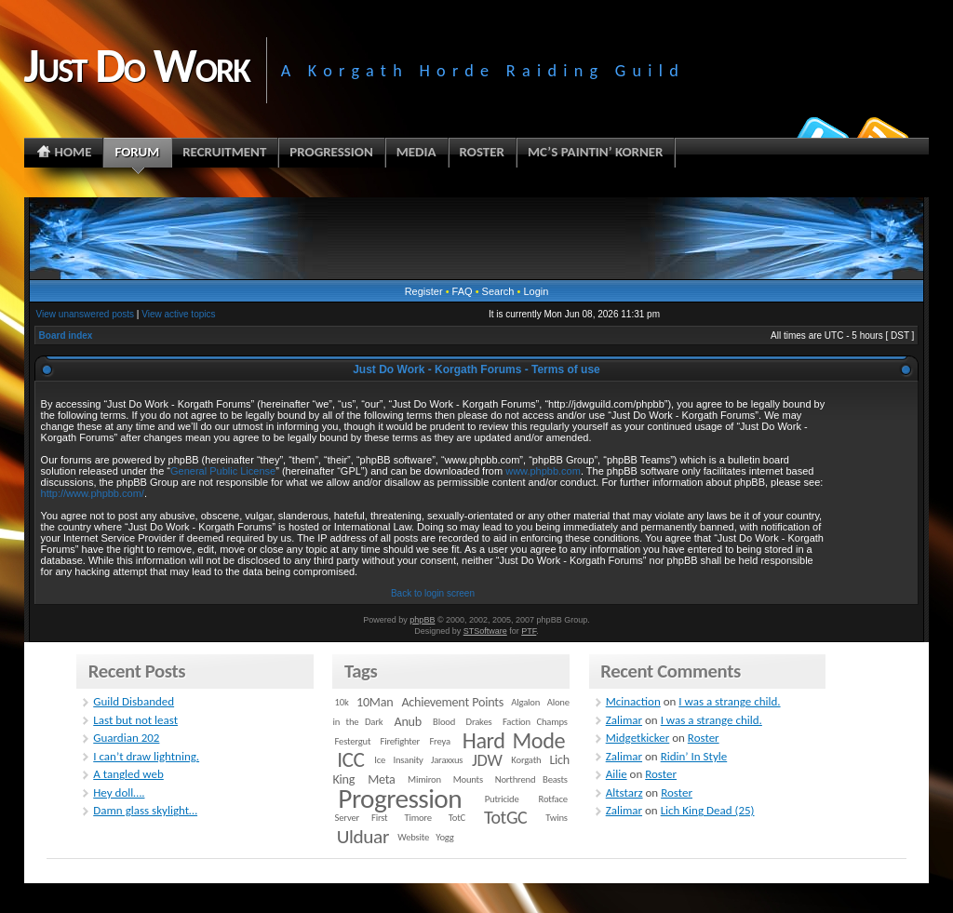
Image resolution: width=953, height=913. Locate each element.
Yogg (444, 837)
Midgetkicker (638, 738)
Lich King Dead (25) (708, 810)
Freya (439, 741)
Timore (417, 818)
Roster (703, 738)
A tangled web (128, 774)
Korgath (526, 760)
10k (342, 702)
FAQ (462, 291)
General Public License (222, 471)
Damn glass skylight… (145, 810)
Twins (556, 818)
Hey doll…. (118, 792)
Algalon (525, 702)
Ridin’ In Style (694, 756)
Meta (381, 779)
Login (535, 291)
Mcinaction (633, 701)
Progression (400, 798)
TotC (457, 818)
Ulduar (363, 837)
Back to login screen (433, 593)
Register (424, 291)
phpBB (422, 619)
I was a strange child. (729, 701)
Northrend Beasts (531, 779)
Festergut (353, 741)
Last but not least (135, 720)
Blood (444, 722)
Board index (66, 335)
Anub (408, 722)
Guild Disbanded (133, 701)
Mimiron (424, 779)
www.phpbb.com (543, 471)
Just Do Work (136, 65)
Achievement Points (452, 702)
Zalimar (624, 720)
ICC (350, 759)
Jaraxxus (447, 760)
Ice (379, 760)
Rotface (553, 799)
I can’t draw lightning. (146, 756)
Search (498, 291)
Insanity (408, 760)
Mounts (468, 779)
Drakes (479, 722)
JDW (487, 760)
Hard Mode (514, 741)
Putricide (502, 799)
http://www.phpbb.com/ (92, 493)
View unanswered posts (85, 314)
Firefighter (400, 741)
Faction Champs (535, 722)
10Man (374, 702)
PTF (528, 631)
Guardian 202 (126, 738)
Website (413, 837)
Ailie (616, 774)
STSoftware (485, 631)
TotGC (506, 817)
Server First (361, 818)
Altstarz (624, 792)
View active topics (178, 314)
